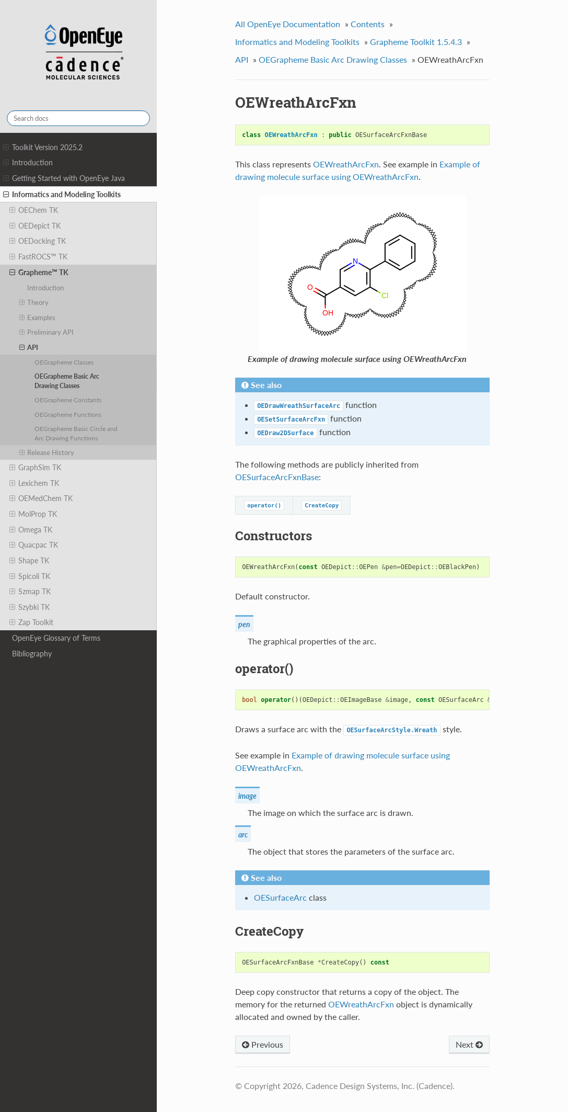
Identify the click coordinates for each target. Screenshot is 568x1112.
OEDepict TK (35, 226)
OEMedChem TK (41, 498)
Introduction (28, 162)
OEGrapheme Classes (64, 362)
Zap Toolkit (31, 622)
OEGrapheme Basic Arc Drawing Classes (66, 380)
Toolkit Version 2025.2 (43, 147)
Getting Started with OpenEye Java (64, 178)
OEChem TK (33, 210)
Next (469, 1044)
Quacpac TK (33, 545)
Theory (34, 302)
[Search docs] (78, 118)
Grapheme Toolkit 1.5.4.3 (416, 42)
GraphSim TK (35, 467)
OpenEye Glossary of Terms (56, 637)
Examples (37, 317)
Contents (368, 24)
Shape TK (29, 560)
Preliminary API (46, 332)
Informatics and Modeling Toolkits (62, 194)
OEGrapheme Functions (67, 414)
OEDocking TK (37, 241)
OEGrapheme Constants (67, 399)
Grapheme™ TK (38, 272)
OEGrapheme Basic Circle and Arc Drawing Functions (76, 433)
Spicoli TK (29, 576)
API (29, 347)
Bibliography (32, 653)
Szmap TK (30, 591)
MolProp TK (33, 514)
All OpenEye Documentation (287, 24)
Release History (47, 452)
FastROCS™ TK (38, 257)
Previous (262, 1044)
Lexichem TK (34, 483)
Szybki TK (29, 607)
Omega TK (30, 530)
